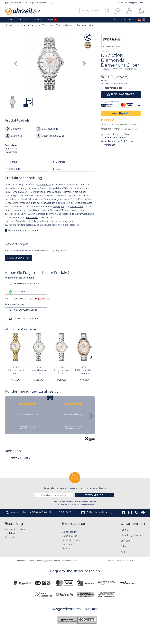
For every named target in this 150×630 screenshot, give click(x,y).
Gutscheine (10, 537)
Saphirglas (58, 206)
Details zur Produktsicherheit (23, 230)
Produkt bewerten (18, 257)
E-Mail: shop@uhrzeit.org (42, 3)
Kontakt (124, 529)
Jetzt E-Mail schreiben (23, 318)
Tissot (38, 367)
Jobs (123, 546)
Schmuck (22, 19)
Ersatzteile (10, 533)
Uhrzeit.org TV (69, 532)
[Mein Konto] (129, 10)
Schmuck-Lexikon (71, 540)
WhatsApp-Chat (19, 292)
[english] (143, 19)
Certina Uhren (20, 458)
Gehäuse (61, 161)
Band (59, 169)
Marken (38, 19)
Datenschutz (68, 544)
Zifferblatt (14, 169)
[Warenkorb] (141, 10)
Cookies (66, 548)
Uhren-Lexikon (69, 536)
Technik (13, 161)
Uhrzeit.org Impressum (132, 535)
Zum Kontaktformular (22, 310)
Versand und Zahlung (15, 529)
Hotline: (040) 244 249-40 (17, 3)
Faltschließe (32, 217)
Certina (15, 367)
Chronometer (44, 184)
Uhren (8, 19)
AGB (123, 551)
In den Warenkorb (122, 94)
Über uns (125, 540)
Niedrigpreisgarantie (24, 225)
